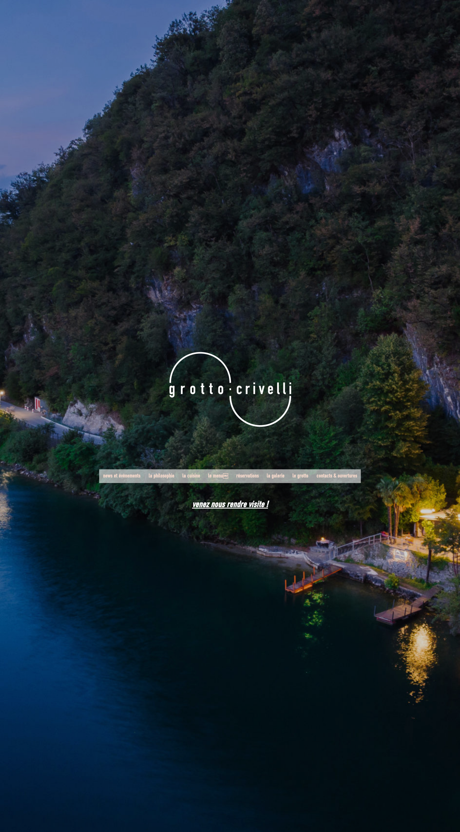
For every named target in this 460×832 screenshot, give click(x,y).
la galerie (275, 476)
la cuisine (192, 476)
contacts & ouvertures (335, 476)
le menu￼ (218, 476)
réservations (247, 476)
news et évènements (123, 476)
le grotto (300, 476)
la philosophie (162, 476)
